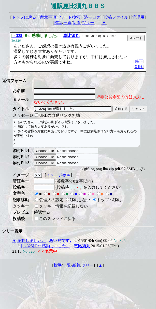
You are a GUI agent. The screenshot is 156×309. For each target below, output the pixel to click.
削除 (139, 67)
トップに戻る (24, 17)
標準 (58, 22)
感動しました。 (31, 246)
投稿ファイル (116, 17)
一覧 (67, 22)
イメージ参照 (58, 180)
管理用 (138, 17)
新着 (77, 22)
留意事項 (48, 17)
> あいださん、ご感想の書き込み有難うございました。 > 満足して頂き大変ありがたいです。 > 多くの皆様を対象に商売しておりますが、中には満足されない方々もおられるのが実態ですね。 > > (84, 136)
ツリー (88, 22)
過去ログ (92, 17)
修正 (139, 61)
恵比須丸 (71, 35)
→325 (17, 35)
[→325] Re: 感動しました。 (45, 251)
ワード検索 (70, 17)
